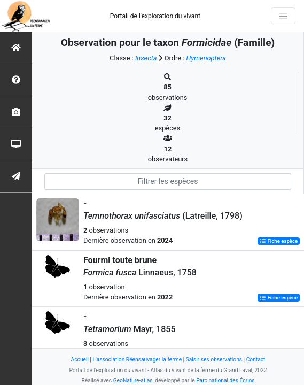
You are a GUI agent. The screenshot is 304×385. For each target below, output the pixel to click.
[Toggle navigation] (283, 16)
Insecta (146, 58)
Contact (256, 359)
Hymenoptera (205, 58)
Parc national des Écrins (225, 380)
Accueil (80, 359)
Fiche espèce (279, 241)
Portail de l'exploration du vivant (155, 16)
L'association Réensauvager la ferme (137, 359)
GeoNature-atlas (133, 380)
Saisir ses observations (214, 359)
